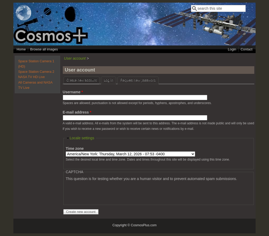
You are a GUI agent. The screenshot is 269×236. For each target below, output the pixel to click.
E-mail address (77, 112)
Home (21, 49)
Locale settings (82, 138)
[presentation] (106, 192)
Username (73, 92)
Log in (108, 80)
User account (75, 58)
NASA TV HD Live (31, 77)
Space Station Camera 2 (36, 72)
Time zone (75, 148)
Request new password (138, 80)
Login (232, 49)
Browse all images (44, 49)
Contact (246, 49)
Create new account (83, 79)
